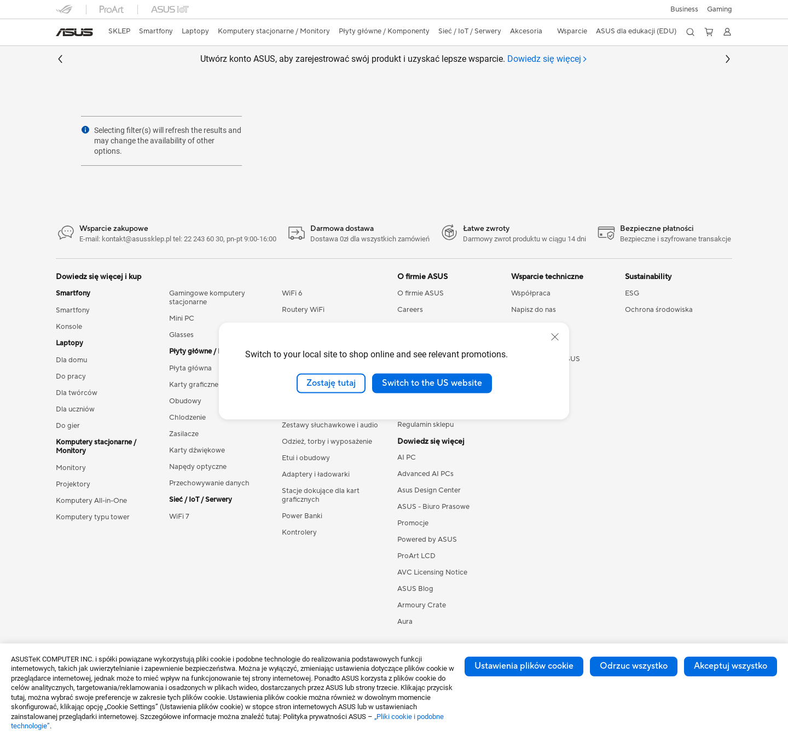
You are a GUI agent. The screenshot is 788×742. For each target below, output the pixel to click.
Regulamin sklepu (425, 424)
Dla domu (71, 360)
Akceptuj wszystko (730, 665)
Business (684, 9)
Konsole (69, 326)
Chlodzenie (187, 417)
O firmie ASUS (420, 293)
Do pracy (71, 376)
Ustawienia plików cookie (523, 665)
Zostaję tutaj (331, 383)
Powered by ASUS (427, 539)
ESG (632, 293)
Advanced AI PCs (425, 473)
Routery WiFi (303, 309)
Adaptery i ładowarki (316, 474)
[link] (74, 32)
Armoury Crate (421, 605)
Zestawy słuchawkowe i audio (330, 425)
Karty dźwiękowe (197, 450)
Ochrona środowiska (659, 309)
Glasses (181, 335)
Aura (405, 621)
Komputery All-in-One (91, 500)
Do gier (68, 425)
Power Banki (302, 516)
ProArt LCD (416, 556)
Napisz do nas (533, 309)
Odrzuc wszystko (634, 665)
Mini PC (181, 318)
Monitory (71, 467)
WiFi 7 (179, 516)
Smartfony (73, 310)
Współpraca (531, 293)
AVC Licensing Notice (432, 572)
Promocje (412, 523)
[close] (555, 337)
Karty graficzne (193, 384)
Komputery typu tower (93, 517)
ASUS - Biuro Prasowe (433, 506)
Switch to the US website (432, 383)
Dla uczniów (75, 409)
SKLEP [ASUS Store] (119, 31)
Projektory (73, 484)
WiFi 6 (292, 293)
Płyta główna (190, 368)
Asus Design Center (429, 490)
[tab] (547, 59)
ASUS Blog (415, 588)
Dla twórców (76, 393)
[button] (719, 9)
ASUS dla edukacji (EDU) (636, 31)
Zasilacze (184, 434)
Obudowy (185, 401)
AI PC (406, 457)
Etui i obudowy (306, 458)
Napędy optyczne (198, 466)
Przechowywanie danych (209, 483)
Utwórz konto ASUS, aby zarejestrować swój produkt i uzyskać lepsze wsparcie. (394, 59)
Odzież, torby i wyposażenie (327, 441)
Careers (410, 309)
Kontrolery (299, 532)
